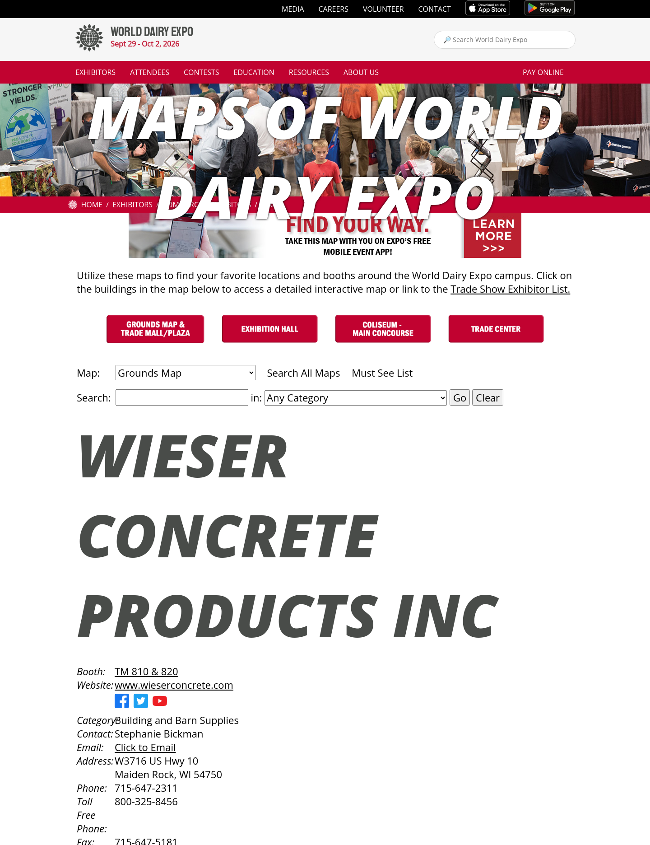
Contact (434, 9)
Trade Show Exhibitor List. (510, 288)
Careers (334, 9)
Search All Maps (303, 372)
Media (293, 9)
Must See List (382, 372)
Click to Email (145, 747)
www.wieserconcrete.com (174, 684)
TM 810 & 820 (146, 671)
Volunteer (383, 9)
